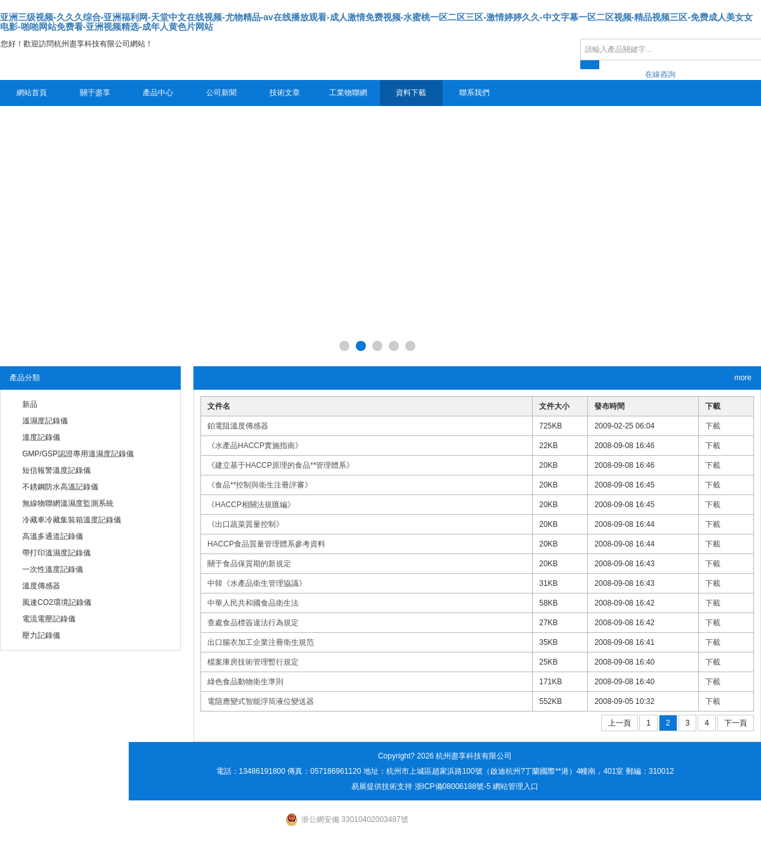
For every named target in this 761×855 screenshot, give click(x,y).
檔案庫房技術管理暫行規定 (253, 662)
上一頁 (619, 723)
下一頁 (735, 723)
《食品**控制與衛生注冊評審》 (259, 485)
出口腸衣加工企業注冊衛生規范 (260, 642)
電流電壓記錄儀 (48, 618)
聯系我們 (474, 92)
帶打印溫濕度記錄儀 (56, 552)
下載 (712, 425)
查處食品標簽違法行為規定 (253, 622)
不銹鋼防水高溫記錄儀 (60, 486)
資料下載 (411, 92)
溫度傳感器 (41, 585)
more (742, 377)
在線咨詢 (660, 74)
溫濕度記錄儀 (45, 420)
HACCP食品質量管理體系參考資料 (266, 544)
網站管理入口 (515, 786)
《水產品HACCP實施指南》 (254, 445)
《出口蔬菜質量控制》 (245, 524)
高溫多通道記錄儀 (52, 536)
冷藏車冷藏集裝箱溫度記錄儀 (71, 519)
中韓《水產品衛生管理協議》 (256, 583)
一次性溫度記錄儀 (52, 569)
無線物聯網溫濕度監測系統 (68, 503)
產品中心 (158, 92)
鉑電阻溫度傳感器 (237, 425)
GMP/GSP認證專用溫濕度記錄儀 (78, 453)
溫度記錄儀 (41, 437)
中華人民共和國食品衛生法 (253, 603)
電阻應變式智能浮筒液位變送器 (260, 701)
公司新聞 (221, 92)
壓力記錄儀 (41, 635)
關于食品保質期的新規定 (249, 563)
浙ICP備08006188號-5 (453, 786)
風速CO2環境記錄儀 (56, 602)
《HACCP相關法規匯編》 (251, 504)
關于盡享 (95, 92)
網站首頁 (31, 92)
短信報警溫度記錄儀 (56, 470)
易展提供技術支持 (381, 786)
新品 (29, 404)
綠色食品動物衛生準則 (245, 681)
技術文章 (285, 92)
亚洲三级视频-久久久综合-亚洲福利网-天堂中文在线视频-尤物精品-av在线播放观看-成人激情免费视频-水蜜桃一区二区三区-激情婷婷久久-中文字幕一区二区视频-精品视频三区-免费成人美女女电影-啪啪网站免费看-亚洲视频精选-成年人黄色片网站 (376, 22)
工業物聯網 (348, 92)
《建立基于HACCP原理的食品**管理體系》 (280, 465)
